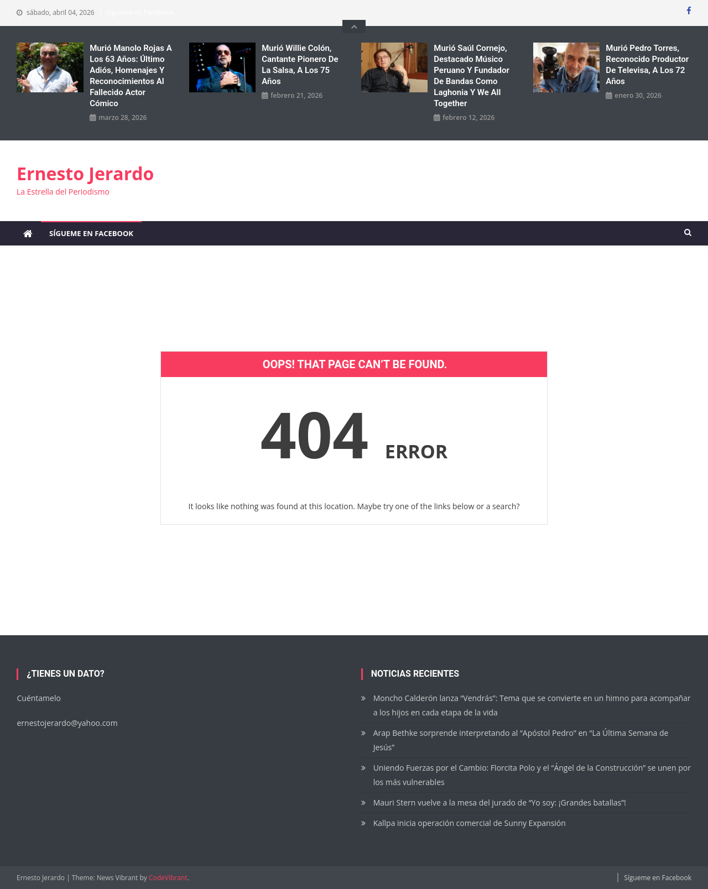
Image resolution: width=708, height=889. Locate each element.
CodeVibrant (168, 877)
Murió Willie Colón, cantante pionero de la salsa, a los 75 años (300, 64)
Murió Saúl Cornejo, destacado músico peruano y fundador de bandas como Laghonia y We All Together (471, 75)
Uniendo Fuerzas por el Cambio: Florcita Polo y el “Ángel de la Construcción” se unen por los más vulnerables (532, 774)
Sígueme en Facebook (140, 12)
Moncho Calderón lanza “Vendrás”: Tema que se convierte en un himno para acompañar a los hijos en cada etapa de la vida (532, 705)
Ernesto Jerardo (85, 173)
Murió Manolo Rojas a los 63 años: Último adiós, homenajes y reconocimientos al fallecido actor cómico (131, 75)
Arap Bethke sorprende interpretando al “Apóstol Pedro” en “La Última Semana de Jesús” (521, 740)
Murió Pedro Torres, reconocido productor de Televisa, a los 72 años (647, 64)
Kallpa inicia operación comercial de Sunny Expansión (469, 823)
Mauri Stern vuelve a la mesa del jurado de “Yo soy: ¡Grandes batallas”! (500, 802)
